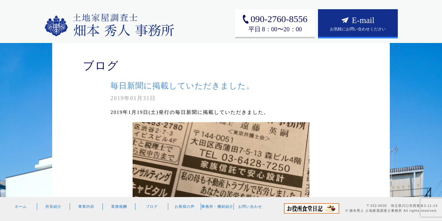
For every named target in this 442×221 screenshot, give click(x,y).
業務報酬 (119, 206)
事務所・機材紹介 (217, 206)
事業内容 (86, 206)
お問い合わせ (250, 206)
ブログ (152, 206)
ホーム (21, 206)
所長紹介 (53, 206)
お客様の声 (185, 206)
